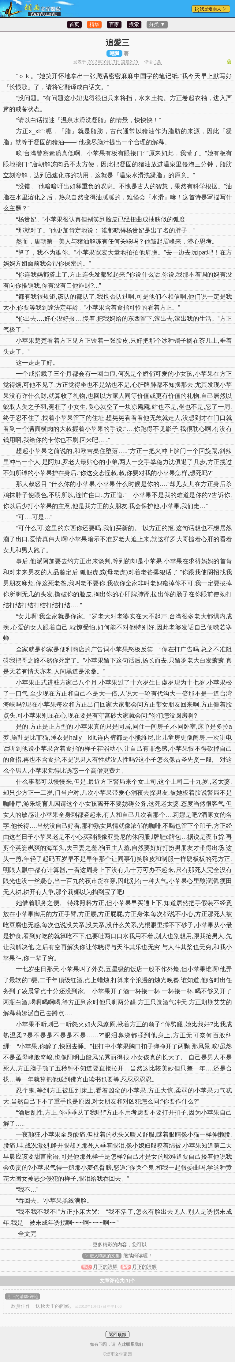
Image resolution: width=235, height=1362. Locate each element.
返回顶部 (117, 1334)
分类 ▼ (157, 24)
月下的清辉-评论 (22, 1296)
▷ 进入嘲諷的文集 (102, 1255)
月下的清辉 (105, 1266)
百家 (114, 24)
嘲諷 (114, 53)
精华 (94, 24)
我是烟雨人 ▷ (213, 8)
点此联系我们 (130, 1344)
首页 (74, 24)
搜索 (134, 24)
